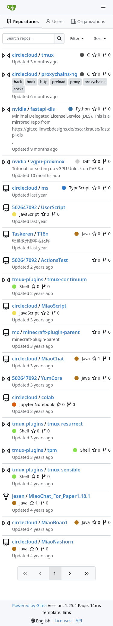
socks (19, 89)
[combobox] (77, 38)
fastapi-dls (42, 109)
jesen (18, 496)
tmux (47, 55)
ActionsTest (54, 260)
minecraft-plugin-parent (51, 332)
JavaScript (25, 214)
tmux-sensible (63, 470)
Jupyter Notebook (33, 404)
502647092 (24, 207)
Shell (20, 286)
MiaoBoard (54, 522)
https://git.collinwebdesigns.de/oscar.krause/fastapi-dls (61, 132)
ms (44, 188)
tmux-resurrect (65, 424)
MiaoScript (53, 306)
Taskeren (22, 234)
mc (15, 332)
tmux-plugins (27, 279)
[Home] (11, 7)
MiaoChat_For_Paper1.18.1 (59, 496)
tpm (52, 450)
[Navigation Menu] (104, 7)
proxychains (95, 81)
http (43, 81)
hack (18, 81)
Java (82, 233)
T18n (43, 234)
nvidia (19, 109)
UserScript (53, 207)
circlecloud (24, 55)
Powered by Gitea (29, 605)
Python (79, 109)
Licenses (63, 620)
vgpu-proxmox (47, 161)
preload (58, 81)
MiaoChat (52, 359)
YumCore (51, 378)
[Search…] (59, 38)
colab (47, 397)
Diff (82, 161)
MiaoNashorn (57, 542)
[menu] (40, 621)
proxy (75, 81)
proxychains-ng (59, 74)
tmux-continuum (67, 279)
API (79, 620)
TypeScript (76, 188)
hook (31, 81)
